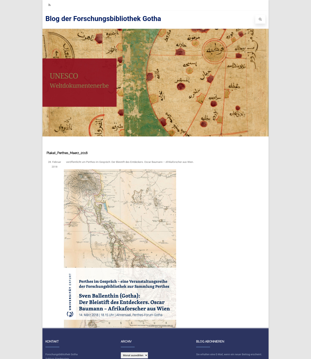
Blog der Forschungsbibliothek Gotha (103, 19)
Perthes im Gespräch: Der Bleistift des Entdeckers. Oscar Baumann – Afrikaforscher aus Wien (139, 161)
